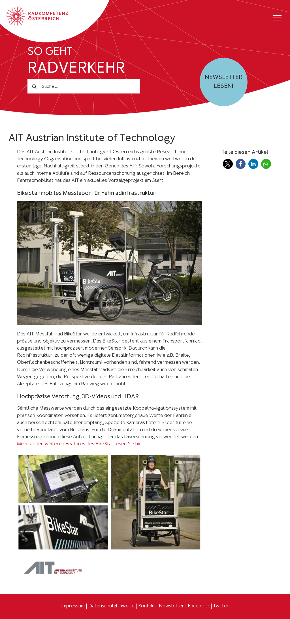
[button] (228, 164)
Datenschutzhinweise (111, 606)
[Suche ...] (83, 86)
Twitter (221, 606)
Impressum (73, 606)
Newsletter (171, 606)
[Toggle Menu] (277, 17)
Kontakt (146, 606)
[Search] (34, 86)
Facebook (199, 606)
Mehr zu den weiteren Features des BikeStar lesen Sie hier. (80, 444)
